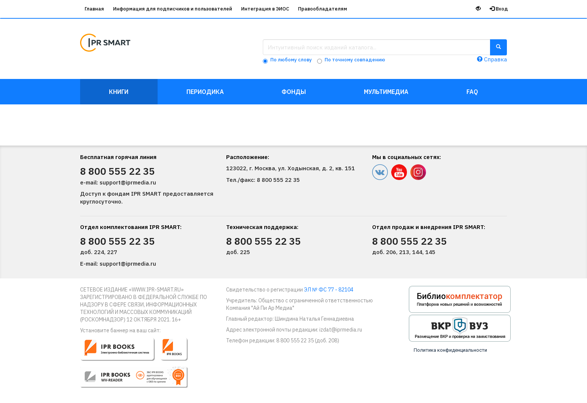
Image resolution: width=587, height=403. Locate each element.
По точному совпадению (355, 59)
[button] (139, 366)
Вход (499, 9)
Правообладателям (322, 9)
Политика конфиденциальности (450, 350)
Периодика (205, 91)
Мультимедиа (386, 91)
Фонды (294, 91)
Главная (94, 9)
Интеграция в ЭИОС (265, 9)
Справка (492, 59)
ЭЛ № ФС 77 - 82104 (328, 289)
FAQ (472, 91)
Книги (118, 91)
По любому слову (291, 59)
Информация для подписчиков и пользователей (172, 9)
